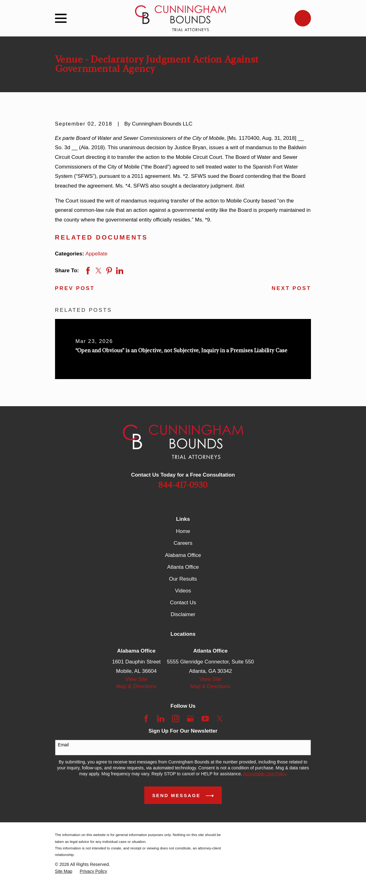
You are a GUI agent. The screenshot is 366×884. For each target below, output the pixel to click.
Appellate (97, 254)
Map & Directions (136, 686)
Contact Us (183, 603)
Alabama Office (183, 555)
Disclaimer (183, 614)
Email (63, 744)
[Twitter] (220, 718)
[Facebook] (146, 718)
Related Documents (101, 237)
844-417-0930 (182, 485)
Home (183, 531)
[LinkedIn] (160, 718)
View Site (136, 679)
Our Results (183, 579)
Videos (183, 591)
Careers (183, 543)
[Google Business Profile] (190, 718)
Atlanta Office (183, 567)
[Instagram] (175, 718)
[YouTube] (205, 718)
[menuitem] (63, 871)
